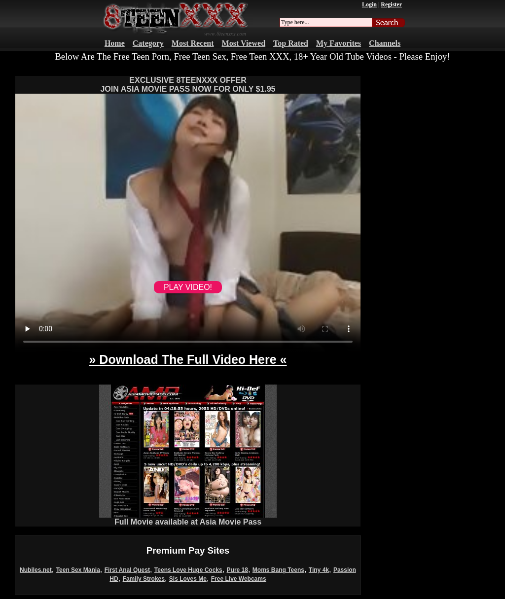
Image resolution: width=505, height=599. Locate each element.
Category (148, 43)
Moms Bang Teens (278, 569)
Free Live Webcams (238, 578)
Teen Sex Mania (78, 569)
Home (115, 43)
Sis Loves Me (188, 578)
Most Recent (193, 43)
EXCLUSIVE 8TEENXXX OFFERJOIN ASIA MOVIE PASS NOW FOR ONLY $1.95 (187, 84)
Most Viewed (243, 43)
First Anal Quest (127, 569)
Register (391, 4)
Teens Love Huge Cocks (188, 569)
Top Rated (290, 43)
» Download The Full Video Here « (188, 359)
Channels (384, 43)
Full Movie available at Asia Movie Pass (188, 518)
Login (369, 4)
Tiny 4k (319, 569)
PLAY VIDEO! (188, 287)
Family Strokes (144, 578)
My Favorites (338, 43)
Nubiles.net (36, 569)
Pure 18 (237, 569)
